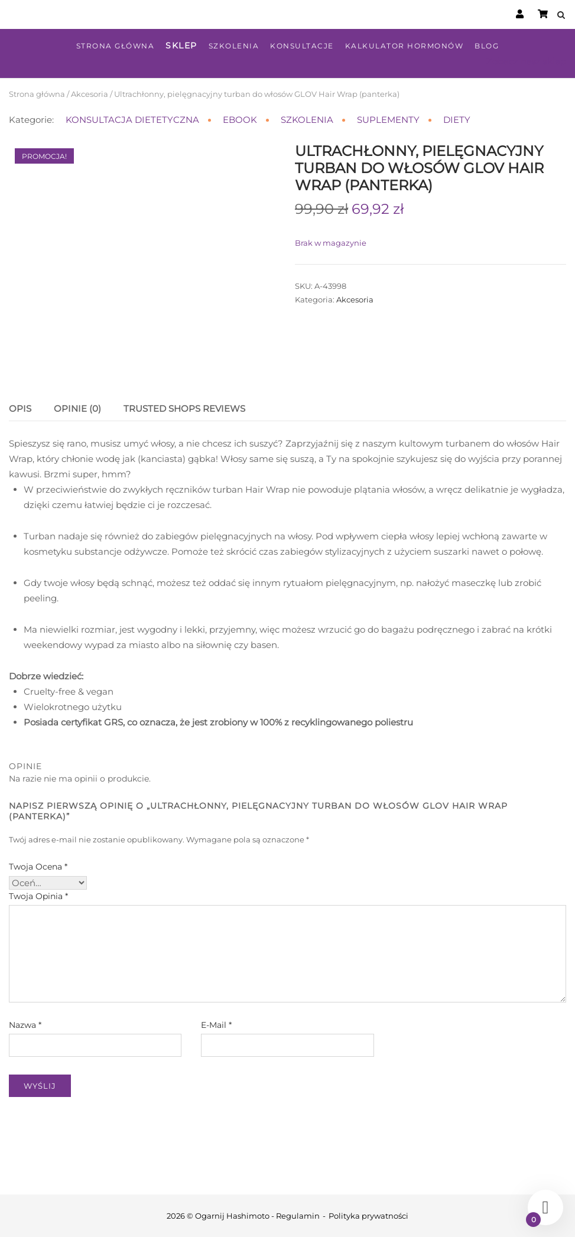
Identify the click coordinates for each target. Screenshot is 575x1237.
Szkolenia (234, 45)
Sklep (181, 45)
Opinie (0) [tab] (77, 408)
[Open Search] (561, 16)
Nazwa (25, 1025)
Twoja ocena (38, 866)
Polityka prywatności (368, 1215)
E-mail (216, 1025)
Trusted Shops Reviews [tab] (184, 408)
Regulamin (298, 1215)
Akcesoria (89, 94)
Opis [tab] (20, 408)
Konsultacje (302, 45)
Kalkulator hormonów (404, 45)
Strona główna (115, 45)
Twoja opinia (38, 896)
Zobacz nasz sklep (526, 61)
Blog (487, 45)
